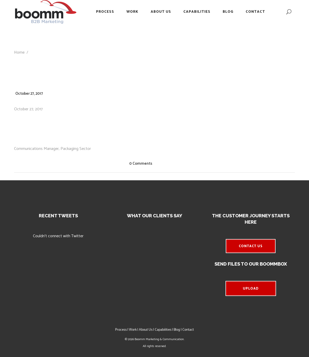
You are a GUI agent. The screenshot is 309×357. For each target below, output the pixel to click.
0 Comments (140, 163)
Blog (177, 330)
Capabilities (163, 330)
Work (133, 330)
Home (19, 52)
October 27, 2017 (29, 93)
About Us (145, 330)
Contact (188, 330)
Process (121, 330)
